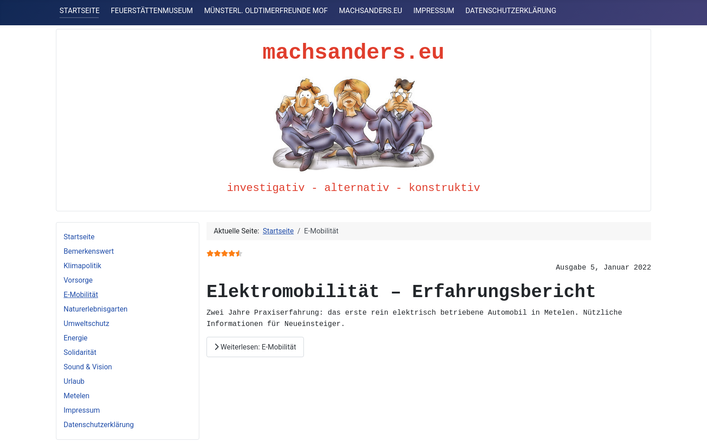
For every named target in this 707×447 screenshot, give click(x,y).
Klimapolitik (82, 265)
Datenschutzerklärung (99, 424)
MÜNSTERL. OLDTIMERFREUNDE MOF (266, 10)
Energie (75, 338)
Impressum (82, 410)
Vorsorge (78, 280)
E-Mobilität (81, 294)
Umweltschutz (86, 323)
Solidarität (80, 352)
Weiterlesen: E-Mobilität (255, 346)
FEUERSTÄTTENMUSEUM (152, 10)
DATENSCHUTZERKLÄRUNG (510, 10)
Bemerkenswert (89, 251)
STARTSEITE (80, 10)
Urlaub (74, 381)
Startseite (79, 237)
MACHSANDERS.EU (370, 10)
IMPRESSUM (433, 10)
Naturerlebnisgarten (96, 309)
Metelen (76, 395)
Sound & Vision (88, 367)
